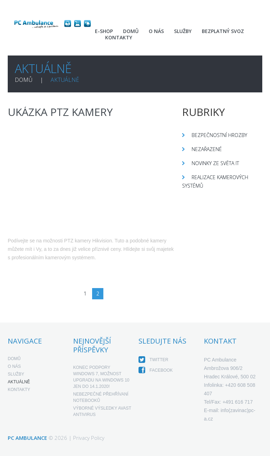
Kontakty (118, 37)
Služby (183, 31)
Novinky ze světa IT (215, 163)
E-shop (104, 31)
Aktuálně (19, 381)
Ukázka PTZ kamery (60, 112)
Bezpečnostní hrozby (219, 135)
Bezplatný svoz (223, 31)
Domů (131, 31)
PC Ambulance (27, 437)
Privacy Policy (88, 437)
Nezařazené (207, 149)
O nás (156, 31)
